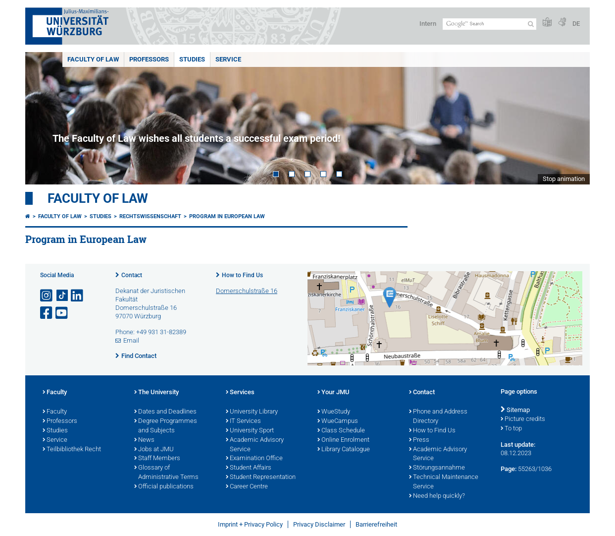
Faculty (55, 392)
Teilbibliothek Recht (72, 449)
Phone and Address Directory (438, 417)
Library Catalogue (343, 449)
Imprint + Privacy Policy (250, 524)
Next (572, 118)
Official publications (164, 486)
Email (131, 340)
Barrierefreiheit (376, 524)
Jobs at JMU (154, 449)
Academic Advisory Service (255, 445)
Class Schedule (341, 430)
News (144, 440)
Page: (508, 469)
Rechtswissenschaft (150, 216)
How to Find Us (242, 275)
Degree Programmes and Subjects (165, 426)
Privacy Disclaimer (319, 524)
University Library (252, 412)
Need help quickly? (437, 496)
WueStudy (333, 412)
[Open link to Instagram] (47, 295)
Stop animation (564, 178)
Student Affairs (248, 468)
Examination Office (254, 458)
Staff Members (157, 458)
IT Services (243, 421)
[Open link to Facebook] (47, 313)
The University (156, 392)
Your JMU (333, 392)
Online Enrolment (343, 440)
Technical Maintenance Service (443, 482)
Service (228, 59)
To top (511, 428)
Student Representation (261, 477)
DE (576, 23)
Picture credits (523, 419)
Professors (149, 59)
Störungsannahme (437, 468)
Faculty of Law (93, 59)
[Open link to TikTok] (62, 295)
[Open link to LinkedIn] (78, 295)
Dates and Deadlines (165, 412)
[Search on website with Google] (489, 24)
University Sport (250, 430)
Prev (42, 118)
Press (419, 440)
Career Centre (247, 486)
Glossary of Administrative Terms (166, 473)
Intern (427, 23)
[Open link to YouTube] (62, 313)
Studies (192, 59)
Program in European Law (227, 216)
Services (240, 392)
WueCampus (337, 421)
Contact (131, 275)
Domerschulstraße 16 (246, 291)
